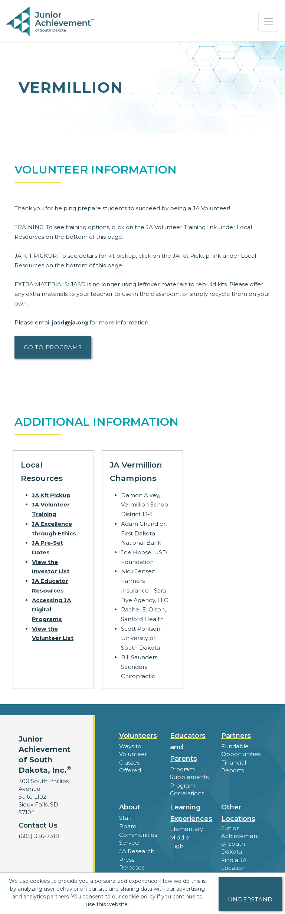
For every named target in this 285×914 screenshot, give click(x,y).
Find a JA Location (234, 864)
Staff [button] (125, 817)
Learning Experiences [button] (191, 813)
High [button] (176, 845)
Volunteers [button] (138, 736)
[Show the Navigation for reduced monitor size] (268, 21)
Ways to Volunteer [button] (133, 750)
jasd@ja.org (70, 322)
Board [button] (128, 826)
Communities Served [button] (138, 838)
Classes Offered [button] (130, 766)
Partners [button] (236, 736)
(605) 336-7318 (39, 835)
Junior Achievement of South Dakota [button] (240, 840)
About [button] (129, 807)
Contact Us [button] (38, 825)
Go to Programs (53, 347)
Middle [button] (179, 837)
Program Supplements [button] (189, 773)
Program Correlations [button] (187, 789)
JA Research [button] (136, 851)
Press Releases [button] (131, 863)
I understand (250, 894)
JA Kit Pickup (51, 495)
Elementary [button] (186, 828)
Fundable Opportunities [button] (241, 750)
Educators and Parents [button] (188, 747)
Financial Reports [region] (233, 766)
